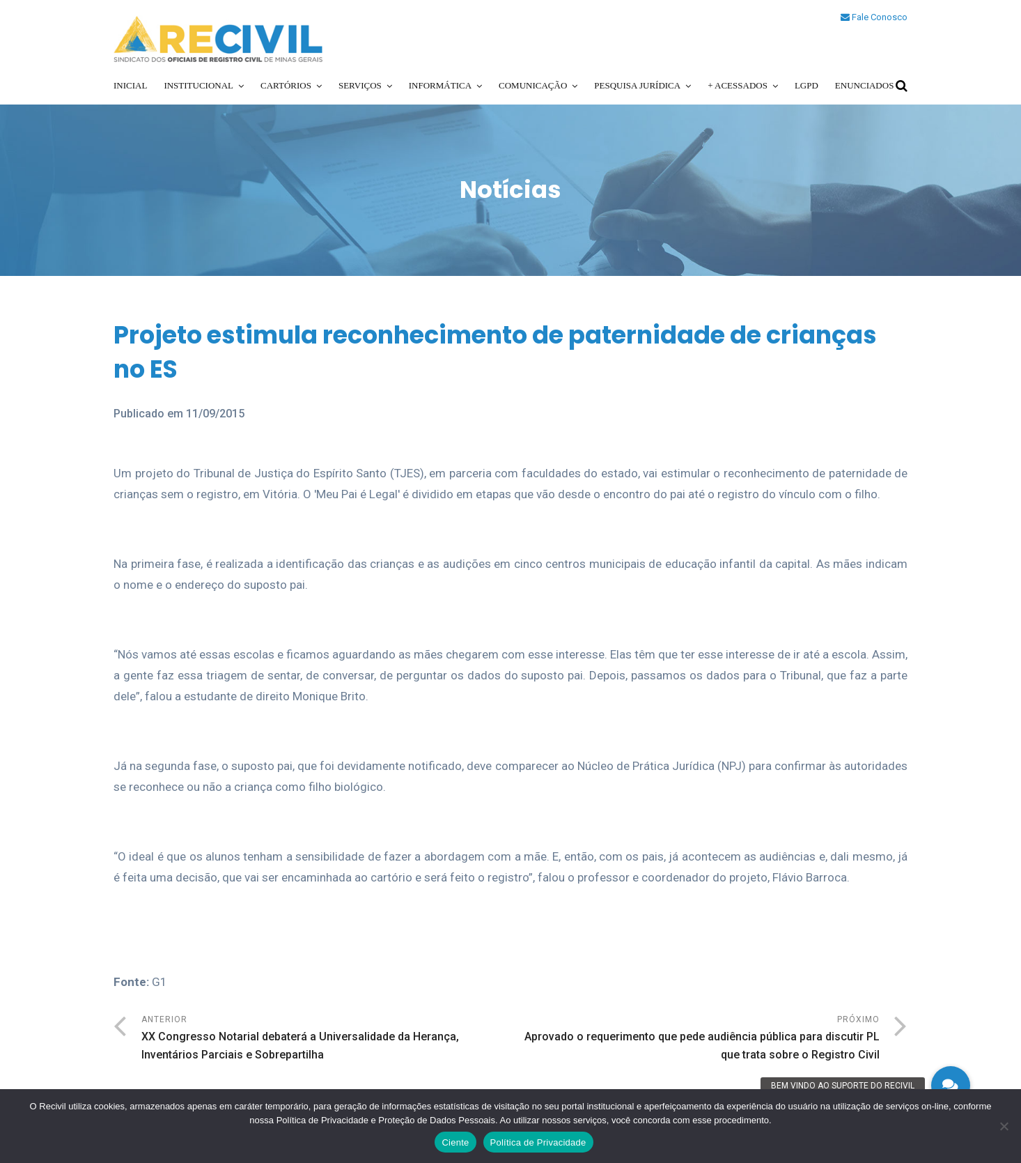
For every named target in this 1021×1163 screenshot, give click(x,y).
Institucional (198, 85)
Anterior (325, 1039)
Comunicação (533, 85)
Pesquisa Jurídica (637, 85)
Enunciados (864, 85)
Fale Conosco (874, 17)
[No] (1004, 1126)
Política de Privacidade (538, 1142)
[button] (950, 1085)
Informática (440, 85)
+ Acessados (737, 85)
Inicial (130, 85)
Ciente (455, 1142)
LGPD (806, 85)
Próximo (695, 1039)
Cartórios (285, 85)
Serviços (360, 85)
